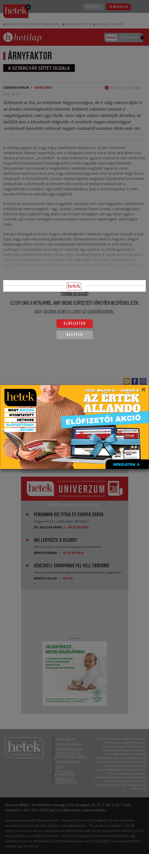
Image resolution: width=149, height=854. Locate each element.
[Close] (143, 391)
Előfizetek (75, 324)
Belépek (75, 335)
